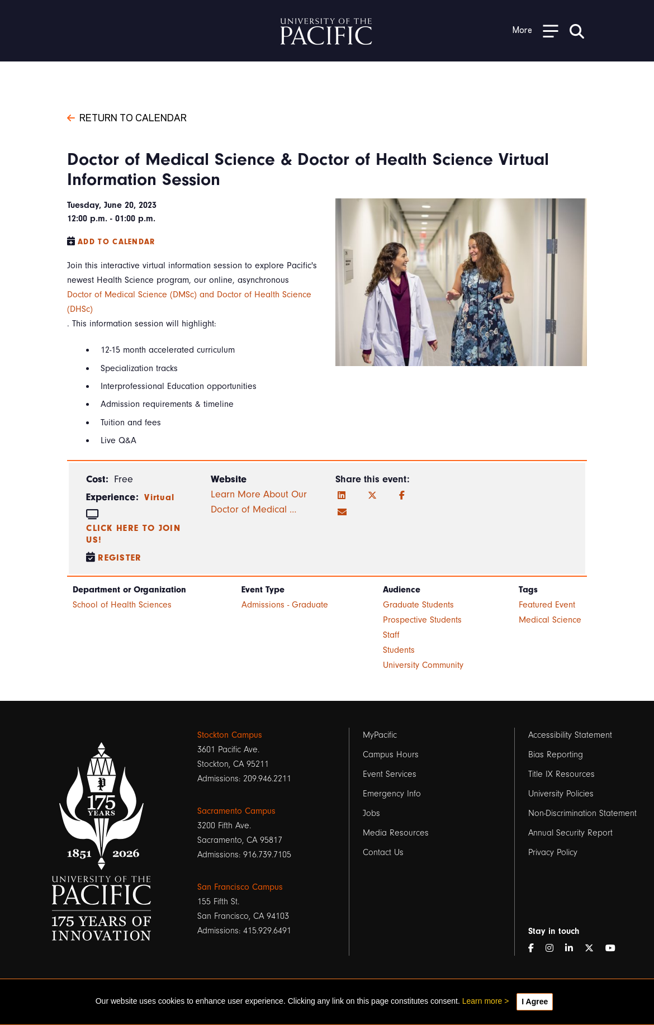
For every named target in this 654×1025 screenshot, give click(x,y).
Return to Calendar (127, 117)
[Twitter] (372, 495)
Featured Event (547, 605)
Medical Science (550, 620)
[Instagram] (554, 948)
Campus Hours (391, 754)
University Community (423, 665)
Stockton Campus (229, 735)
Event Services (389, 774)
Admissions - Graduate (284, 605)
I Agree (535, 1001)
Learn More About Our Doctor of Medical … (259, 501)
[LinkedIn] (341, 495)
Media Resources (396, 833)
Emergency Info (392, 794)
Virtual (159, 497)
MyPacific (380, 735)
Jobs (371, 813)
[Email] (342, 512)
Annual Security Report (570, 833)
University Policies (561, 794)
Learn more (482, 1000)
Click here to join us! (133, 534)
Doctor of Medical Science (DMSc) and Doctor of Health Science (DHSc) (189, 302)
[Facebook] (402, 495)
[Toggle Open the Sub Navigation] (535, 30)
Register (120, 558)
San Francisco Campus (240, 887)
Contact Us (383, 852)
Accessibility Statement (570, 735)
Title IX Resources (561, 774)
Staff (391, 635)
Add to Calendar (116, 241)
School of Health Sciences (122, 605)
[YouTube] (614, 948)
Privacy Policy (552, 852)
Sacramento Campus (236, 811)
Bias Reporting (555, 754)
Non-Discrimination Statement (582, 813)
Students (399, 650)
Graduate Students (418, 605)
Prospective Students (422, 620)
